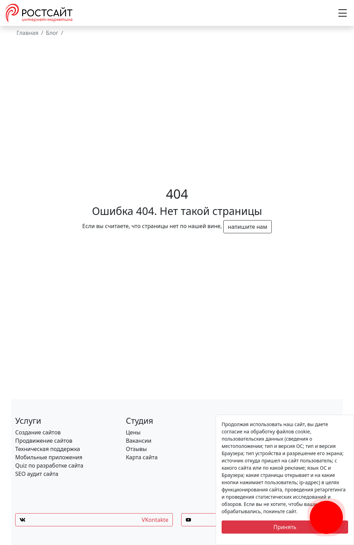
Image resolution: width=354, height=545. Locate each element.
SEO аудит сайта (36, 474)
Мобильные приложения (48, 457)
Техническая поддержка (47, 449)
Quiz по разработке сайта (49, 465)
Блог (52, 33)
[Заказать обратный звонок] (326, 509)
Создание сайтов (37, 432)
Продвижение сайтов (43, 440)
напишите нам (247, 227)
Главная (27, 33)
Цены (133, 432)
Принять (285, 527)
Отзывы (136, 449)
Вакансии (138, 440)
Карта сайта (142, 457)
